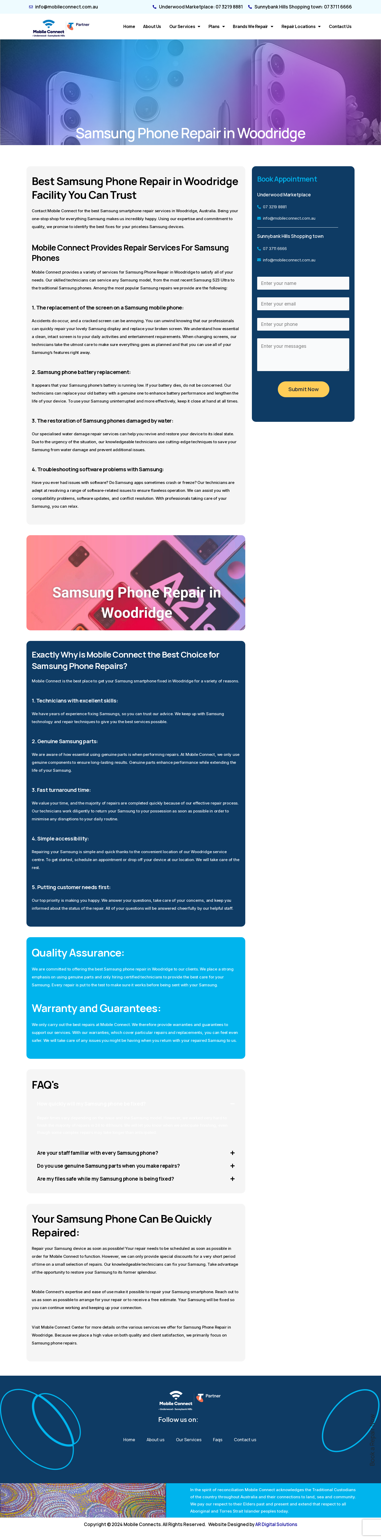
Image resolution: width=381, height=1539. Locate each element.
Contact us (340, 26)
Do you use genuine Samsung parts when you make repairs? (110, 1166)
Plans (216, 26)
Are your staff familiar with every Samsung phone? (100, 1153)
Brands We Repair (253, 26)
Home (129, 26)
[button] (136, 1104)
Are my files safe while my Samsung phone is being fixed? (108, 1179)
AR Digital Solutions (276, 1524)
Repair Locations (301, 26)
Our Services (184, 26)
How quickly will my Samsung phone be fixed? (93, 1103)
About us (152, 26)
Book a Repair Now (372, 1440)
